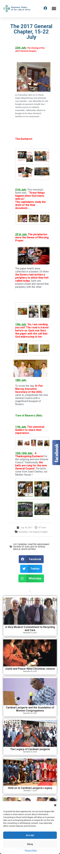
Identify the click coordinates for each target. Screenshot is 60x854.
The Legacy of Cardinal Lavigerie (30, 749)
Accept (30, 835)
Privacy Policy (31, 850)
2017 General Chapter (24, 544)
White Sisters (28, 549)
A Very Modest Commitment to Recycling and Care (30, 629)
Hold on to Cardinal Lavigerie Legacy (30, 788)
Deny (30, 844)
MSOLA (16, 549)
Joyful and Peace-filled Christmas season (30, 668)
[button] (55, 805)
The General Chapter (38, 532)
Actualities (23, 532)
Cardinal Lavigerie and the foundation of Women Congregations (30, 709)
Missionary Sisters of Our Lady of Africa (31, 545)
